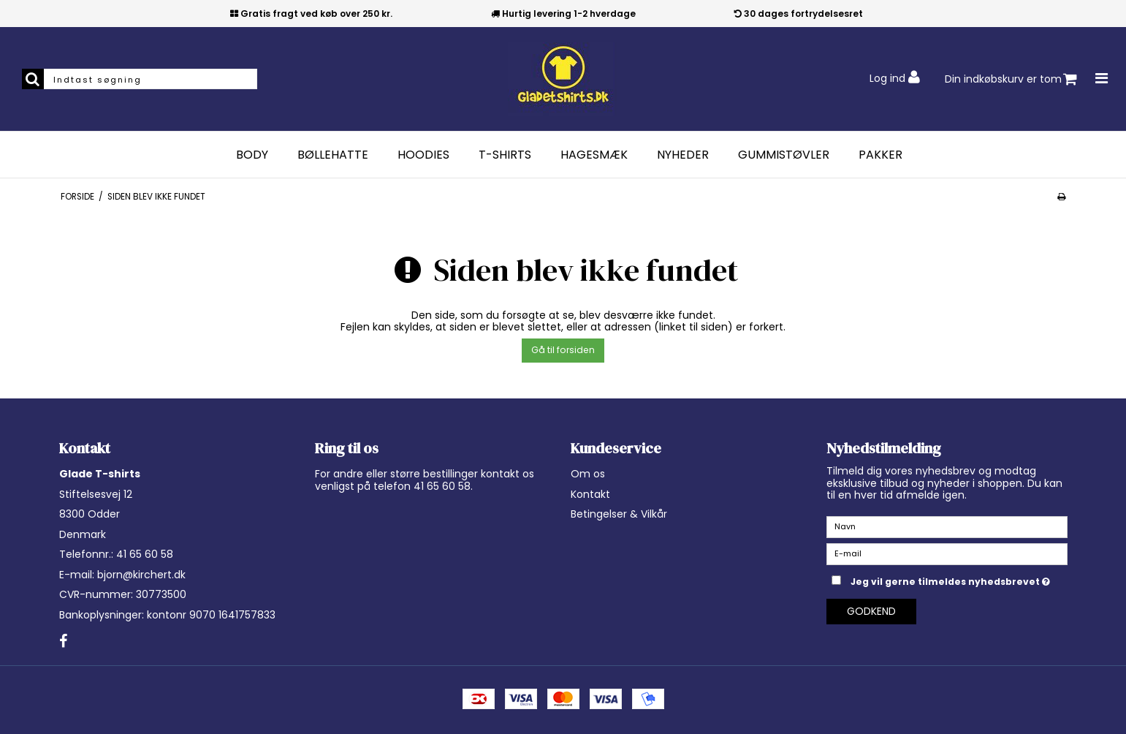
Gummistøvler (783, 155)
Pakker (880, 155)
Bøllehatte (332, 155)
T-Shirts (505, 155)
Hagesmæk (594, 155)
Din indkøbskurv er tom (1011, 79)
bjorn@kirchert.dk (141, 574)
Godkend (871, 611)
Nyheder (683, 155)
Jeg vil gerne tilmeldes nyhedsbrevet (959, 579)
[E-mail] (947, 553)
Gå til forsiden (563, 350)
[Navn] (947, 526)
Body (252, 155)
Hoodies (423, 155)
